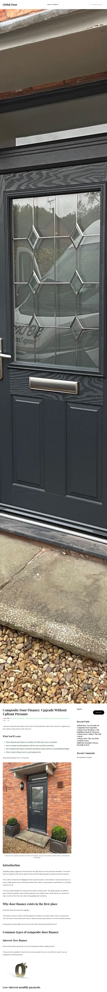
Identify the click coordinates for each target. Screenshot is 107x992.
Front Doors (64, 718)
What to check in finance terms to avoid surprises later (23, 752)
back (17, 871)
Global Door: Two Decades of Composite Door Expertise (88, 726)
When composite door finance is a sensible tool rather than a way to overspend (31, 742)
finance (24, 880)
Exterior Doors (48, 718)
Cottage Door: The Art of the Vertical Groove (88, 739)
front (12, 871)
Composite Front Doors (33, 718)
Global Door (10, 4)
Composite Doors (18, 718)
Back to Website (52, 4)
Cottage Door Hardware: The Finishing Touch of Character (88, 731)
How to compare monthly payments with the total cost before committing (30, 746)
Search (79, 709)
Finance (56, 718)
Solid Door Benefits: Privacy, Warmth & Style (87, 744)
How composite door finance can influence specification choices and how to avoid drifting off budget (37, 749)
